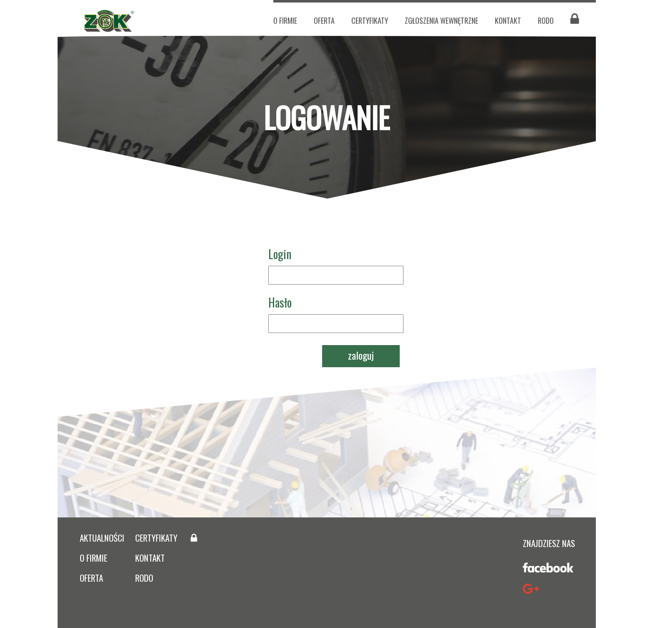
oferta (324, 20)
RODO (546, 20)
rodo (144, 577)
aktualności (102, 537)
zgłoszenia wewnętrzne (441, 20)
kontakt (508, 20)
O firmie (285, 20)
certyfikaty (369, 20)
